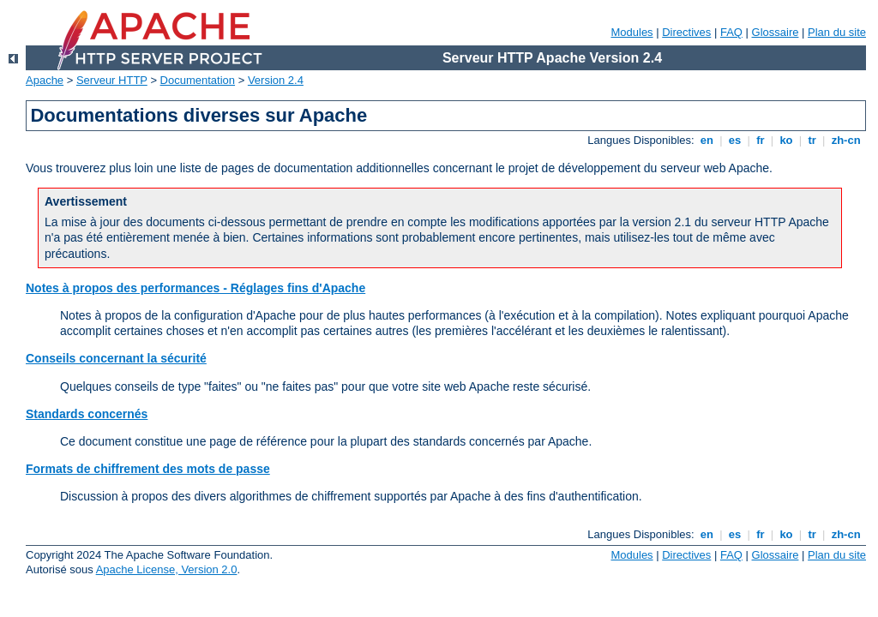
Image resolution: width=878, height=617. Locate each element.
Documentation (197, 80)
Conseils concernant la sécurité (116, 358)
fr (761, 140)
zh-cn (845, 140)
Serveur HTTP (111, 80)
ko (786, 140)
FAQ (731, 32)
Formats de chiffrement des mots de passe (148, 469)
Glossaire (775, 32)
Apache (44, 80)
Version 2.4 (276, 80)
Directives (686, 32)
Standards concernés (86, 414)
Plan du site (837, 32)
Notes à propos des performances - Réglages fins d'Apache (195, 288)
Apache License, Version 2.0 (167, 569)
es (734, 140)
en (706, 140)
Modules (631, 32)
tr (812, 140)
